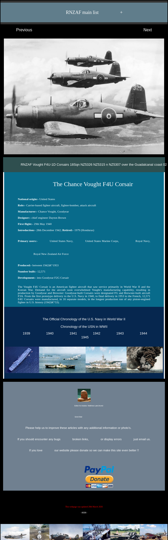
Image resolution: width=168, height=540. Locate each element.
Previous (19, 30)
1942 (95, 333)
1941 (72, 333)
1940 (49, 333)
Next (152, 30)
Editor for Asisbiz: (84, 398)
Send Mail (83, 417)
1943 (119, 333)
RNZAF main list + (87, 12)
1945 (84, 337)
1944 (142, 333)
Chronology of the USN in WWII (84, 327)
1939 (25, 333)
